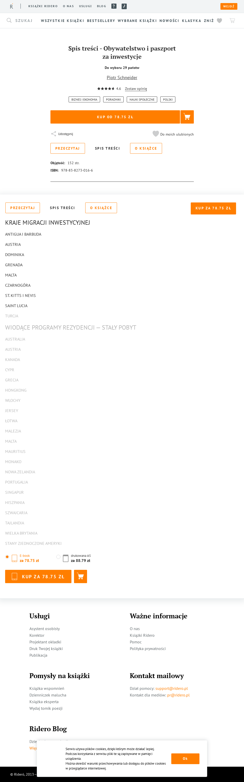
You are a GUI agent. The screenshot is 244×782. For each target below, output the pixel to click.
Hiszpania (15, 502)
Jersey (11, 410)
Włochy (12, 400)
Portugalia (16, 482)
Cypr (9, 369)
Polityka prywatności (148, 648)
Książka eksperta (44, 701)
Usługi (85, 6)
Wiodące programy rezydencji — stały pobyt (70, 327)
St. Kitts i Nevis (20, 295)
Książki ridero (43, 6)
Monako (13, 461)
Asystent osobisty (44, 628)
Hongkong (16, 390)
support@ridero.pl (171, 688)
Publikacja (38, 655)
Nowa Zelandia (20, 471)
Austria (13, 244)
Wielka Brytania (21, 533)
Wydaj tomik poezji (45, 708)
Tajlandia (14, 522)
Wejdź (229, 6)
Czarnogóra (17, 285)
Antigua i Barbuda (23, 234)
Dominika (14, 254)
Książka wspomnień (46, 688)
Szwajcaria (16, 512)
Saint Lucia (16, 305)
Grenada (14, 264)
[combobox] (23, 20)
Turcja (11, 315)
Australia (15, 339)
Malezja (13, 431)
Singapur (14, 492)
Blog (101, 6)
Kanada (12, 359)
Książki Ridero (142, 635)
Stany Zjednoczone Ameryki (33, 543)
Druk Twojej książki (46, 648)
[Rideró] (11, 6)
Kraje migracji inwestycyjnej (47, 222)
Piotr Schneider (122, 77)
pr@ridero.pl (178, 694)
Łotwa (11, 420)
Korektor (36, 635)
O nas (68, 6)
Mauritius (15, 451)
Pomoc (113, 6)
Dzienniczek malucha (47, 694)
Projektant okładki (45, 641)
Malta (11, 275)
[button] (23, 20)
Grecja (11, 379)
